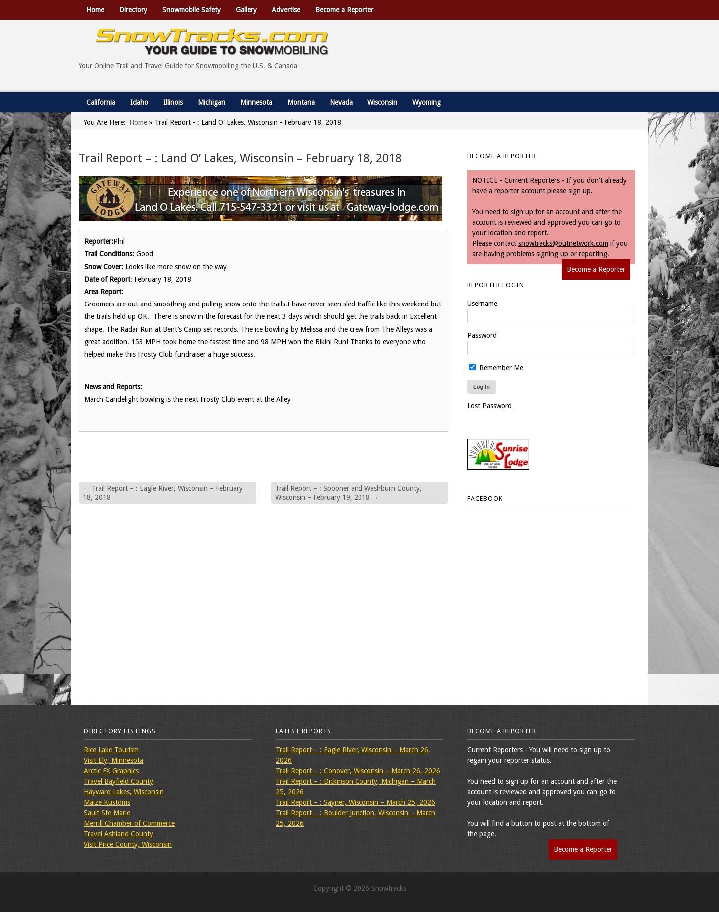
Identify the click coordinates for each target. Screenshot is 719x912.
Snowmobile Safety (191, 10)
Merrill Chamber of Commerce (129, 823)
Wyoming (426, 102)
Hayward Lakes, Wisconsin (124, 792)
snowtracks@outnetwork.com (563, 243)
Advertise (286, 10)
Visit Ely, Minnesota (113, 760)
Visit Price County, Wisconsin (128, 844)
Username (482, 303)
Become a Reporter (344, 10)
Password (482, 335)
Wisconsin (382, 102)
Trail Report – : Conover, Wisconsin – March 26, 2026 (358, 771)
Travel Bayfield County (118, 781)
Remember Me (496, 368)
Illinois (173, 102)
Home (95, 10)
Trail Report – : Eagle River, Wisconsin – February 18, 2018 (163, 492)
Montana (301, 102)
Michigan (211, 102)
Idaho (139, 102)
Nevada (341, 102)
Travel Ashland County (118, 834)
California (100, 102)
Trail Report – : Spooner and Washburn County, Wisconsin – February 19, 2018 (348, 492)
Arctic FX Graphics (111, 771)
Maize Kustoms (107, 802)
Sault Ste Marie (107, 813)
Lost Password (489, 406)
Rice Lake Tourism (111, 750)
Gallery (246, 10)
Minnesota (256, 102)
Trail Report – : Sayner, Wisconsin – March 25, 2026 (355, 802)
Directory (133, 10)
